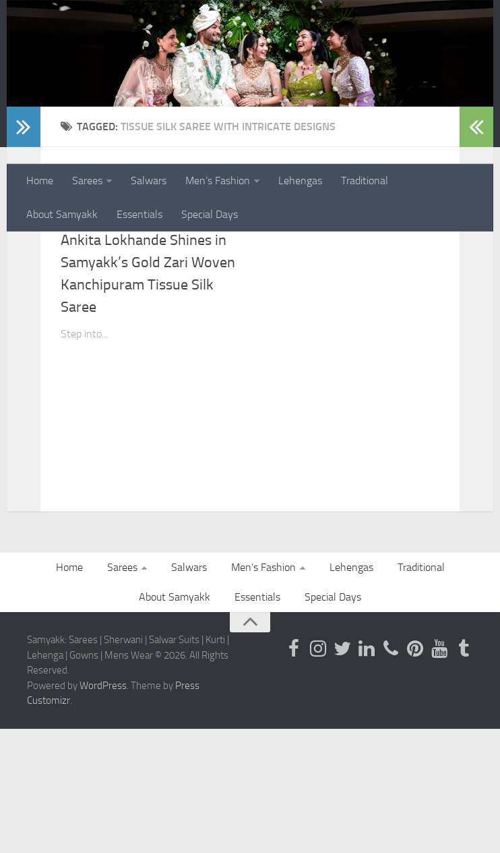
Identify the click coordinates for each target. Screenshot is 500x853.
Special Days (209, 214)
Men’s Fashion (217, 180)
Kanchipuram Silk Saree (116, 311)
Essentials (139, 214)
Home (39, 180)
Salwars (148, 180)
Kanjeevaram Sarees (108, 327)
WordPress (103, 810)
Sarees (87, 180)
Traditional (364, 180)
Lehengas (300, 180)
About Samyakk (62, 214)
